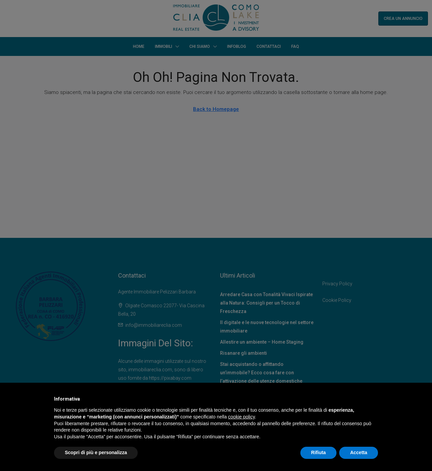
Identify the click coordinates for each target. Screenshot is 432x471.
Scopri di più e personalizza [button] (96, 452)
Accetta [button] (358, 452)
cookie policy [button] (241, 416)
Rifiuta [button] (318, 452)
